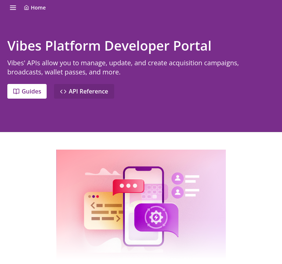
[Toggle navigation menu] (12, 7)
